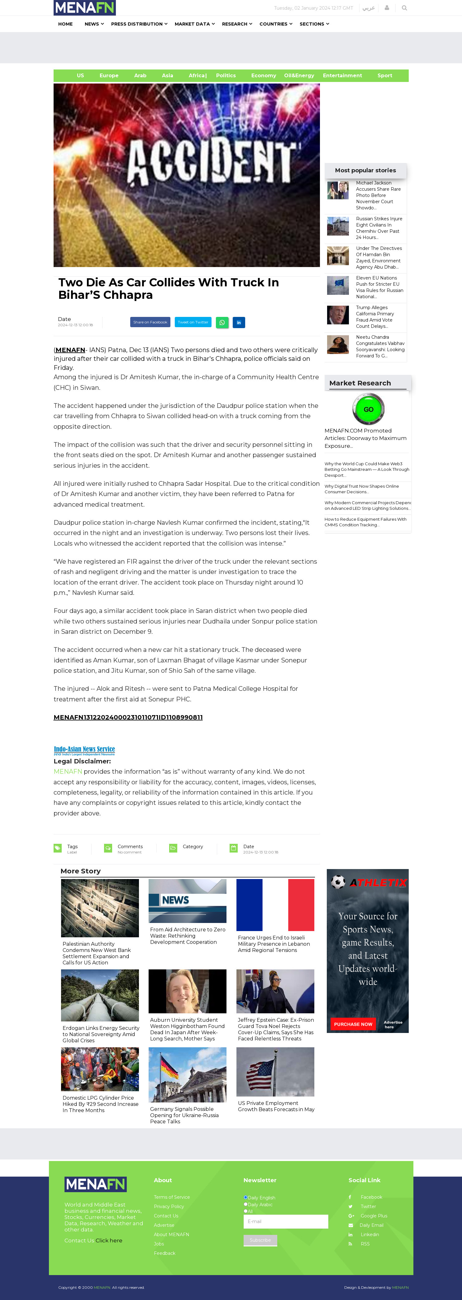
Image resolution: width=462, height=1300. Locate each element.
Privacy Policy (169, 1206)
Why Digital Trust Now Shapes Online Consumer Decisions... (362, 489)
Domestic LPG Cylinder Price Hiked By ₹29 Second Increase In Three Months (101, 1104)
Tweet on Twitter (193, 322)
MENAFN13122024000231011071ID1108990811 (128, 717)
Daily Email (366, 1225)
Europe (109, 76)
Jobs (159, 1244)
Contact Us (166, 1216)
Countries (274, 24)
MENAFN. (102, 1287)
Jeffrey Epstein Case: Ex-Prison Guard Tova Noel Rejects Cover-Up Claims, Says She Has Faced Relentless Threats (276, 1029)
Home (65, 24)
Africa (196, 76)
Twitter (362, 1206)
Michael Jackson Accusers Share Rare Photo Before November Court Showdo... (378, 195)
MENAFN (70, 350)
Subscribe (260, 1240)
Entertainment (333, 76)
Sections (312, 24)
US (73, 76)
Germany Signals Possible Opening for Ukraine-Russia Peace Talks (184, 1115)
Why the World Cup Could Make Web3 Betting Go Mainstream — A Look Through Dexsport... (367, 469)
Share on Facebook (150, 322)
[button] (387, 7)
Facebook (365, 1197)
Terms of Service (172, 1197)
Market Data (192, 24)
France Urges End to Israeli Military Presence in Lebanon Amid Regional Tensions (274, 944)
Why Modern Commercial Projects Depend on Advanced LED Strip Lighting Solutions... (369, 505)
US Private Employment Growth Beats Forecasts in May (276, 1106)
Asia (167, 76)
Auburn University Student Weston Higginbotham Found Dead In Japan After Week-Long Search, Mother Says (187, 1029)
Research (234, 24)
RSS (359, 1244)
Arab (140, 76)
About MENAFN (171, 1234)
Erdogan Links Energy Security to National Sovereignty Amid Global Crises (101, 1034)
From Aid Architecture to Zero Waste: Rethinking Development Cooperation (188, 936)
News (92, 24)
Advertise (164, 1225)
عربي (368, 7)
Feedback (164, 1253)
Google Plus (368, 1216)
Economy (264, 76)
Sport (381, 76)
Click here (109, 1240)
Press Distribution (137, 24)
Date (64, 319)
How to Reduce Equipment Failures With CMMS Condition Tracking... (366, 522)
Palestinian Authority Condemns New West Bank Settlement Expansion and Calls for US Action (97, 953)
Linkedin (364, 1234)
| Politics (224, 76)
